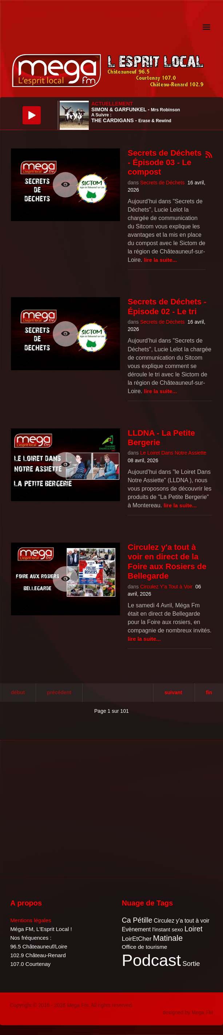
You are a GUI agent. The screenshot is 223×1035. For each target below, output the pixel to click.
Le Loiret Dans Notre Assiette (173, 453)
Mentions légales (30, 920)
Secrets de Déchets (162, 182)
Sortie (191, 963)
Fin (209, 692)
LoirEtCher (137, 938)
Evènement (136, 929)
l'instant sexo (167, 929)
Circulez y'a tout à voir (182, 921)
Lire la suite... (160, 260)
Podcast (151, 960)
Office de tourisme (144, 947)
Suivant (173, 692)
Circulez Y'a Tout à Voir (166, 587)
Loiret (193, 929)
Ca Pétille (137, 920)
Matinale (168, 938)
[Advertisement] (65, 807)
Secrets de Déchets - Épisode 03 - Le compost (165, 162)
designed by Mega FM (188, 1012)
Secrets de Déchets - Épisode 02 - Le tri (167, 306)
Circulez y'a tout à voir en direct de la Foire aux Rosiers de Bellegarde (167, 561)
